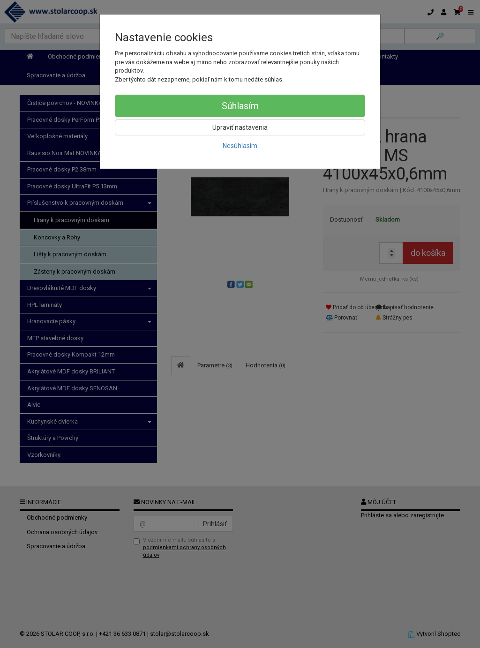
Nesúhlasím (240, 145)
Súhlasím (240, 106)
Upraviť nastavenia (240, 127)
